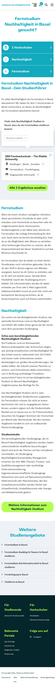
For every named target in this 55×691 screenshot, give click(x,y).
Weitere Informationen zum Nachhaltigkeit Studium (28, 507)
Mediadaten (34, 616)
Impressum (6, 677)
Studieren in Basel (14, 581)
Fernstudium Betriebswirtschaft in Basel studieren (26, 565)
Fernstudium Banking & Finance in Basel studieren (26, 554)
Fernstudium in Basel (16, 544)
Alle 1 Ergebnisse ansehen (28, 188)
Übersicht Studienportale (14, 616)
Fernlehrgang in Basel (16, 574)
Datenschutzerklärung (29, 677)
